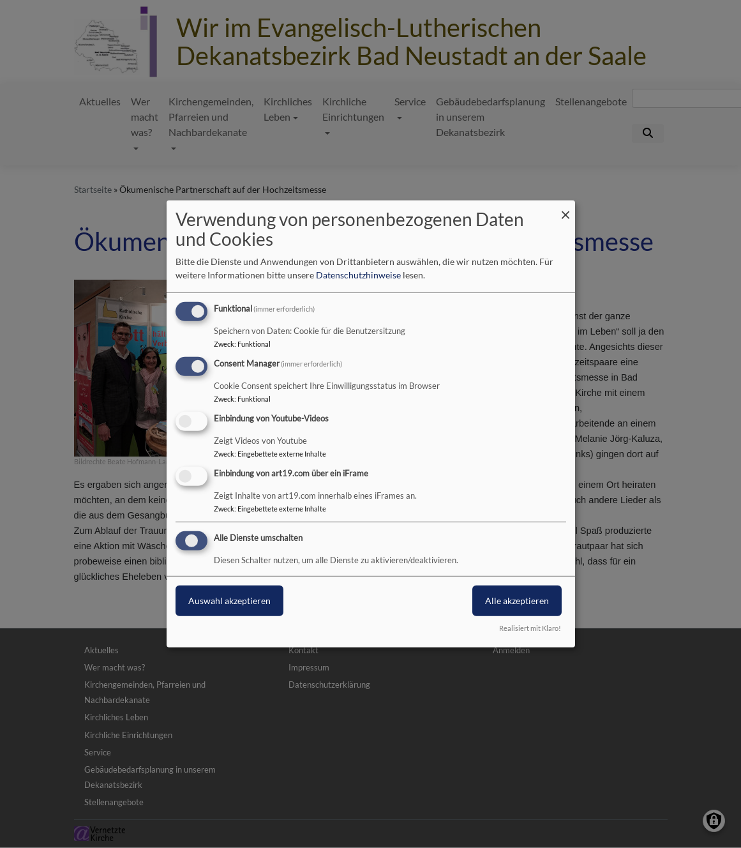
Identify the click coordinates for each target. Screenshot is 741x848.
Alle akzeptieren (517, 599)
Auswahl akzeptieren (229, 599)
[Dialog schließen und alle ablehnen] (565, 208)
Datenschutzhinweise (358, 274)
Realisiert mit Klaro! (530, 628)
